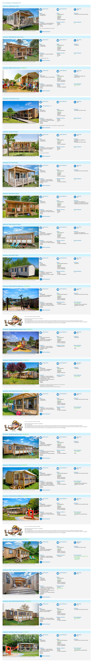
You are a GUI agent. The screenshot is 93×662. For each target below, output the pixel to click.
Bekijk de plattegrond (46, 31)
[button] (3, 19)
